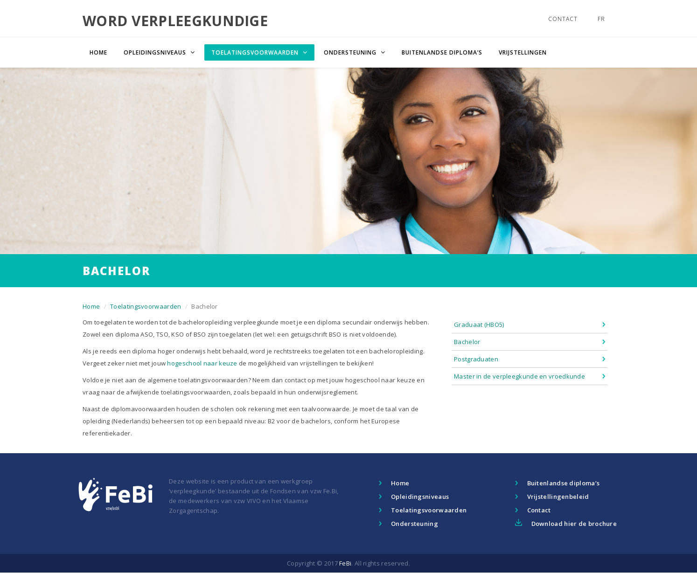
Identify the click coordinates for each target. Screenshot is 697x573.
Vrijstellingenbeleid (558, 496)
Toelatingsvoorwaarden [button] (255, 52)
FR (601, 19)
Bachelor (467, 342)
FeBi (345, 563)
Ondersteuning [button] (351, 52)
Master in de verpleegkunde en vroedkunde (519, 376)
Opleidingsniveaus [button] (156, 52)
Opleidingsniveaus (420, 496)
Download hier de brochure (574, 523)
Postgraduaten (476, 359)
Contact (563, 19)
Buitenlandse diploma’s (442, 52)
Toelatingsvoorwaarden (145, 306)
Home (98, 52)
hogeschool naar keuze (202, 363)
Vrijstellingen (523, 52)
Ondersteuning (414, 523)
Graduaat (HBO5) (479, 324)
